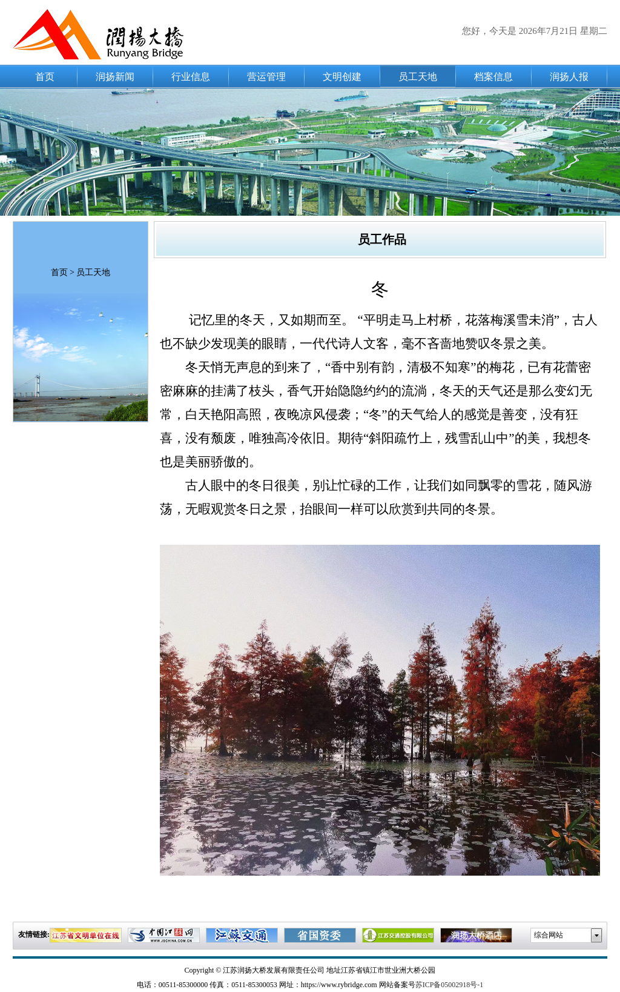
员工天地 (417, 77)
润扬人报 (569, 77)
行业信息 (190, 77)
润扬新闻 (115, 77)
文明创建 (342, 77)
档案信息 (493, 77)
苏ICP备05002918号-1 (449, 984)
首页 (44, 77)
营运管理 (266, 77)
